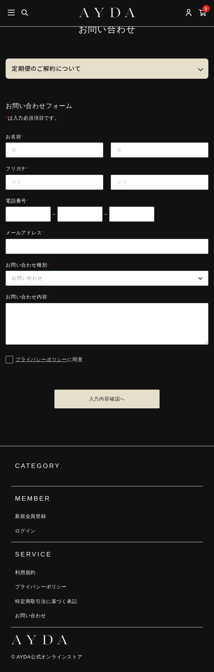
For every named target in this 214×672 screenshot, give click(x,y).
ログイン (25, 531)
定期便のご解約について (46, 68)
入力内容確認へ (107, 399)
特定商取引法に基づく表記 (46, 601)
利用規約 (25, 572)
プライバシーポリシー (41, 359)
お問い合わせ (30, 615)
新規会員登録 (30, 516)
